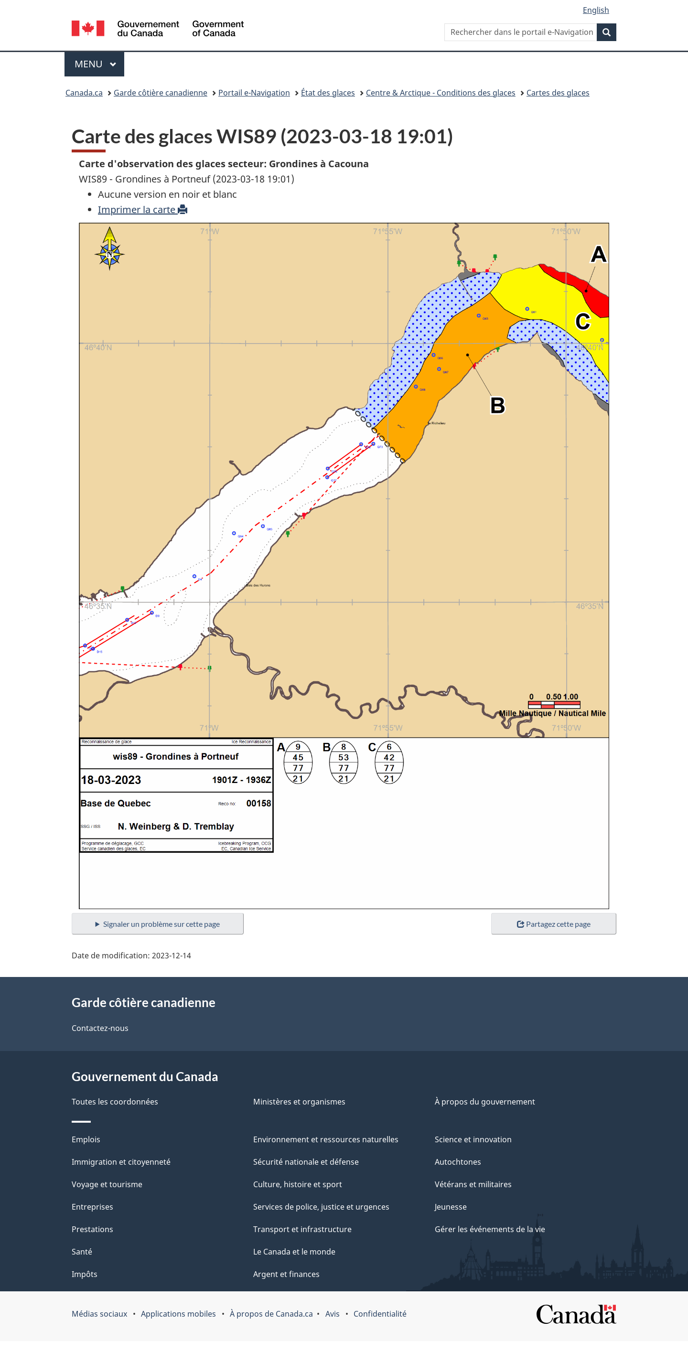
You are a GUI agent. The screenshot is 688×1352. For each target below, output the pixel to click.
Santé (82, 1251)
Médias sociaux (99, 1314)
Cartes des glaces (558, 92)
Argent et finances (286, 1274)
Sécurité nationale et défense (306, 1162)
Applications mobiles (178, 1314)
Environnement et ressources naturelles (325, 1139)
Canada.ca (84, 92)
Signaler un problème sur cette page (161, 923)
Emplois (86, 1139)
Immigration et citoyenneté (121, 1162)
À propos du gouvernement (485, 1101)
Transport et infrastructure (302, 1229)
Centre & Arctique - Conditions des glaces (441, 92)
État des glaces (328, 92)
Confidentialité (380, 1314)
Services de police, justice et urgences (321, 1207)
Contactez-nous (100, 1028)
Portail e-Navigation (254, 92)
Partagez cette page (554, 923)
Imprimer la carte (142, 209)
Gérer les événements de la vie (490, 1229)
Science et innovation (473, 1139)
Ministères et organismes (299, 1101)
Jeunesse (451, 1207)
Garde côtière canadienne (160, 92)
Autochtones (458, 1162)
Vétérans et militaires (473, 1184)
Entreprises (92, 1207)
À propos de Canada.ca (271, 1314)
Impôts (84, 1274)
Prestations (92, 1229)
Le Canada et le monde (294, 1251)
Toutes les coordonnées (115, 1101)
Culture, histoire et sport (297, 1184)
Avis (332, 1314)
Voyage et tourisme (107, 1184)
